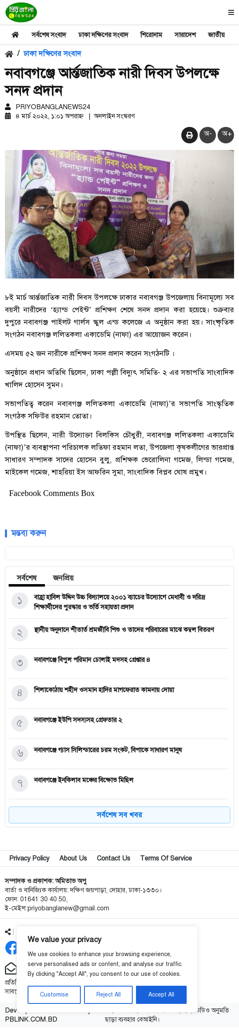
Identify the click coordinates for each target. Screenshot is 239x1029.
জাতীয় (216, 35)
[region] (107, 969)
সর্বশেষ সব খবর (119, 816)
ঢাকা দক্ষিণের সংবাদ (103, 35)
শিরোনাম (151, 35)
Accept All (161, 994)
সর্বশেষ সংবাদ (49, 35)
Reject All (108, 994)
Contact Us (113, 860)
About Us (73, 860)
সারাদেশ (185, 35)
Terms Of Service (166, 860)
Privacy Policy (29, 860)
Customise (54, 994)
